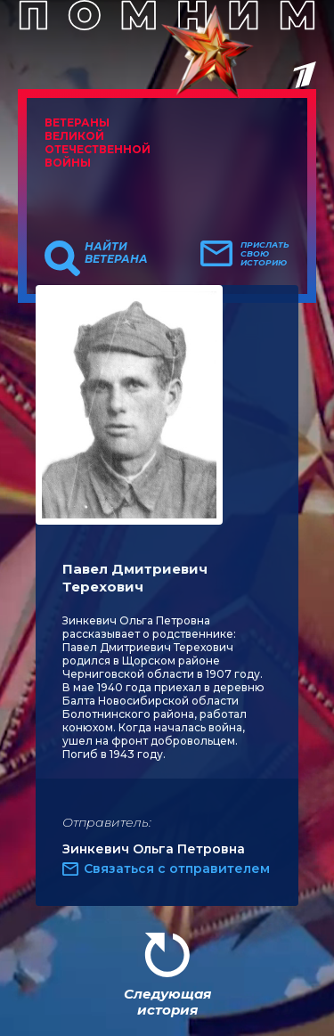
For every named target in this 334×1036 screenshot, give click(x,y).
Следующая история (167, 1001)
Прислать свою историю (264, 254)
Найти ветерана (116, 253)
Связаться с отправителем (177, 869)
